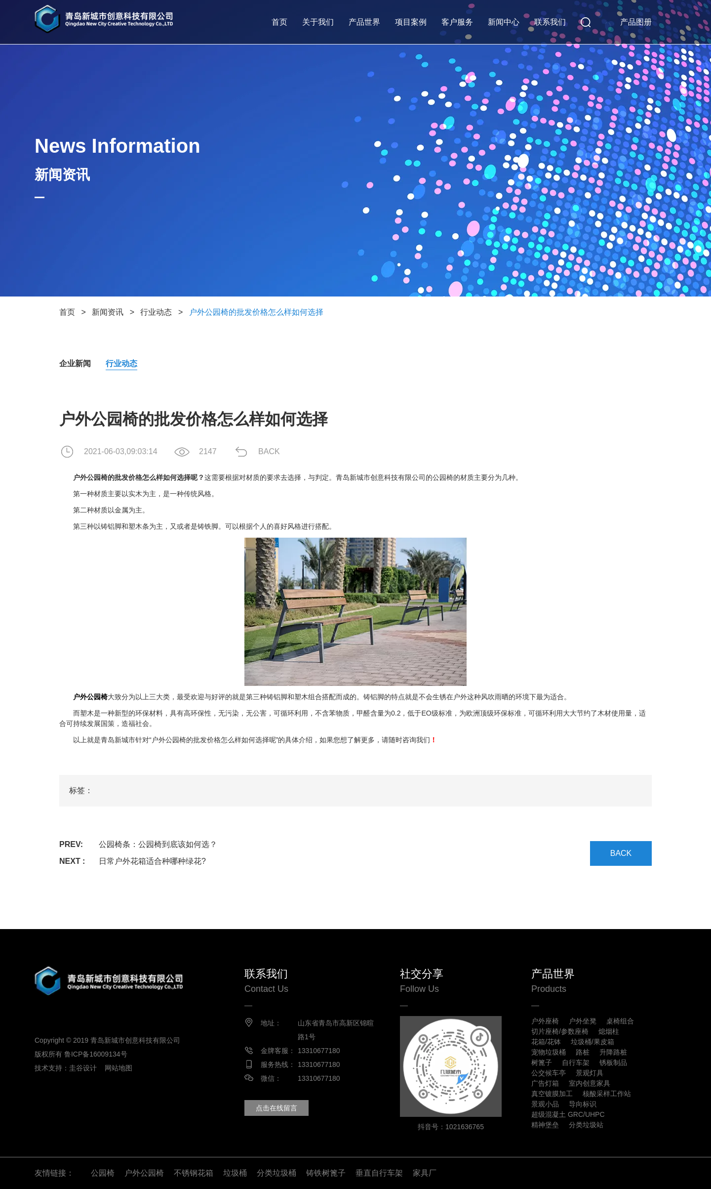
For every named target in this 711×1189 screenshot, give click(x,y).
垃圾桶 (235, 1173)
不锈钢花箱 (193, 1173)
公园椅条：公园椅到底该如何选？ (158, 844)
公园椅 (103, 1173)
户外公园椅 (144, 1173)
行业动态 (156, 312)
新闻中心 (503, 22)
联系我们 (550, 22)
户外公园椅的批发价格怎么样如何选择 (256, 312)
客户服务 (457, 22)
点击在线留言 (276, 1108)
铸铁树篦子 (326, 1173)
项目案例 (411, 22)
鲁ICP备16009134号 (95, 1054)
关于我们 (318, 22)
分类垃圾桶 (276, 1173)
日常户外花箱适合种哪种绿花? (152, 861)
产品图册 (636, 22)
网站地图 (118, 1068)
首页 (279, 22)
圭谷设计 (83, 1068)
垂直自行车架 (379, 1173)
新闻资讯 (107, 312)
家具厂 (424, 1173)
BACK (269, 451)
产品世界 (364, 22)
